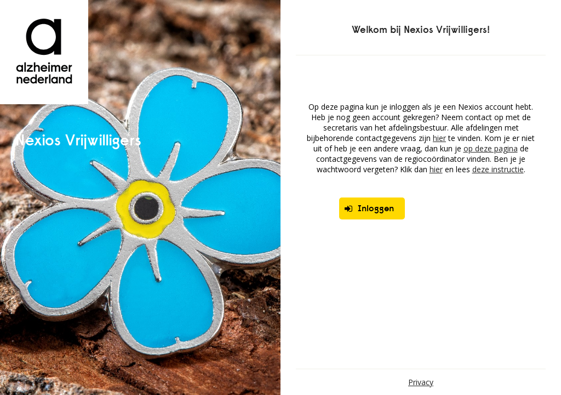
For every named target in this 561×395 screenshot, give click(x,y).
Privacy (420, 382)
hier (439, 138)
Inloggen (369, 208)
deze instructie (498, 169)
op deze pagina (490, 148)
